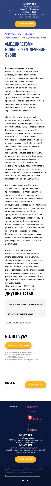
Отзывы (10, 383)
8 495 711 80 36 (29, 11)
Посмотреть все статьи (18, 323)
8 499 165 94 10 (29, 4)
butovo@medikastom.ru (29, 17)
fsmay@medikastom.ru (29, 9)
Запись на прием (26, 23)
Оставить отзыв (35, 384)
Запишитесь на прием (18, 345)
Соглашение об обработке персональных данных (22, 476)
